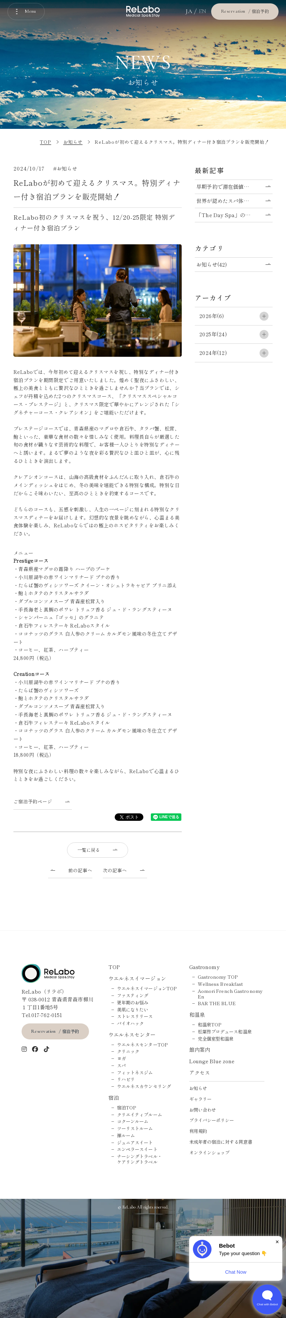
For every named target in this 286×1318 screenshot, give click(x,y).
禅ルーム (126, 1135)
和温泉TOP (210, 1025)
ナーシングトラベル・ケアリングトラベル (139, 1159)
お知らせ (198, 1088)
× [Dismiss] (277, 1242)
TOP (114, 967)
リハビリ (126, 1079)
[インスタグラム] (24, 1049)
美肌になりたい (133, 1010)
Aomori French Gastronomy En (230, 994)
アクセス (199, 1073)
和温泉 (197, 1014)
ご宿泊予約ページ (32, 801)
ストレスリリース (135, 1016)
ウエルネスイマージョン (137, 978)
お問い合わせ (202, 1110)
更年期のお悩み (133, 1003)
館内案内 (199, 1050)
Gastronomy (204, 967)
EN (203, 11)
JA (189, 11)
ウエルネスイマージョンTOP (147, 988)
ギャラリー (200, 1099)
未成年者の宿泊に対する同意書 (220, 1142)
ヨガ (121, 1058)
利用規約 (198, 1131)
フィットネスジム (135, 1073)
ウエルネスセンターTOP (142, 1045)
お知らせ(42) (211, 264)
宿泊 (113, 1098)
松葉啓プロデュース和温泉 (225, 1032)
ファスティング (133, 995)
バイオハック (130, 1023)
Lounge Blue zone (212, 1061)
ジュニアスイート (135, 1143)
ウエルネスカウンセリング (144, 1086)
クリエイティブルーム (139, 1115)
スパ (121, 1065)
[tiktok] (47, 1049)
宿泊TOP (126, 1108)
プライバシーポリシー (211, 1120)
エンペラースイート (137, 1149)
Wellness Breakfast (220, 984)
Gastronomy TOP (218, 977)
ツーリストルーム (135, 1128)
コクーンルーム (133, 1121)
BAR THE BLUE (217, 1003)
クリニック (128, 1051)
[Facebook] (35, 1049)
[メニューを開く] (26, 11)
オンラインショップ (209, 1153)
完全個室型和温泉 (216, 1039)
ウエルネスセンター (132, 1035)
